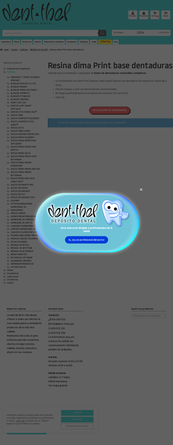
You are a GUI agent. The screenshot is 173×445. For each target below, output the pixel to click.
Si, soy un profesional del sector (86, 74)
